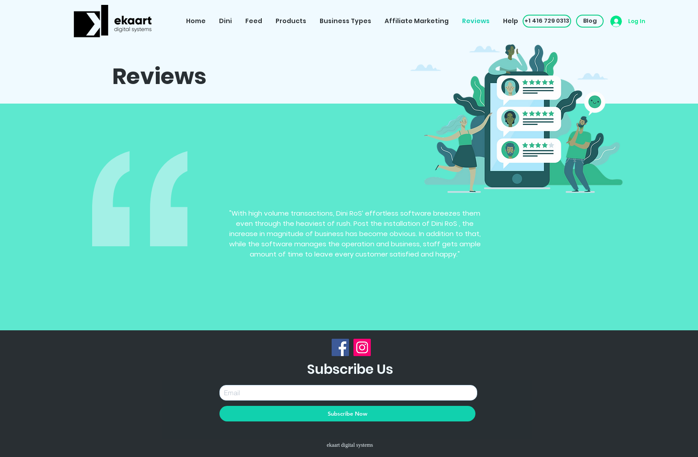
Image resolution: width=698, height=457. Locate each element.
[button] (547, 21)
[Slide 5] (360, 316)
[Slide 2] (329, 316)
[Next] (544, 249)
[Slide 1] (318, 316)
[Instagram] (362, 347)
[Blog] (590, 21)
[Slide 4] (350, 316)
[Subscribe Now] (347, 413)
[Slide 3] (339, 316)
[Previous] (133, 249)
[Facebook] (340, 347)
